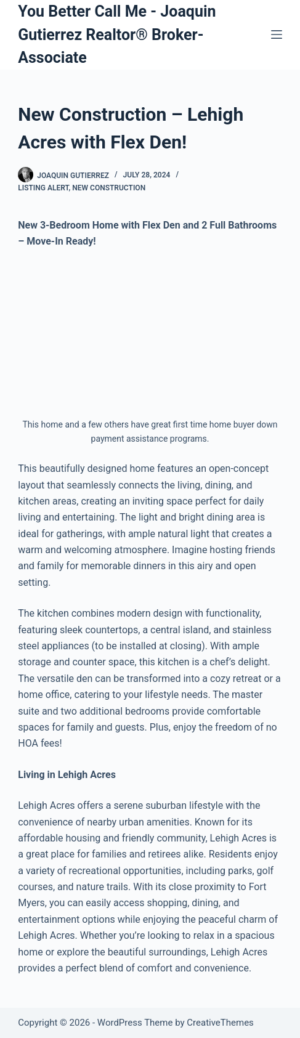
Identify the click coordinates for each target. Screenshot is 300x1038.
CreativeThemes (220, 1022)
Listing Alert (43, 188)
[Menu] (276, 34)
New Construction (108, 188)
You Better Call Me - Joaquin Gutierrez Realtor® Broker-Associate (117, 34)
